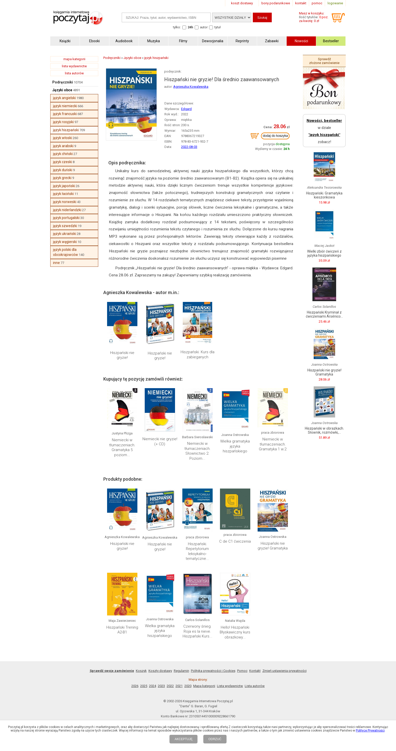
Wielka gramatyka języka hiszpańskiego (235, 446)
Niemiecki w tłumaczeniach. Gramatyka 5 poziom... (122, 447)
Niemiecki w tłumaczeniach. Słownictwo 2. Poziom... (197, 451)
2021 (179, 686)
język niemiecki (65, 106)
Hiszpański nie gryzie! (122, 355)
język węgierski (65, 242)
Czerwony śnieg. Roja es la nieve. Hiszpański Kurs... (197, 631)
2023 (161, 686)
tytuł (217, 27)
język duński (62, 170)
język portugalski (66, 218)
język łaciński (63, 194)
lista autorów (74, 73)
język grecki (62, 178)
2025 (143, 686)
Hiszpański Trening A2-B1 (122, 630)
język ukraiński (64, 234)
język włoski (62, 138)
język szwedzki (65, 226)
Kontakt (255, 671)
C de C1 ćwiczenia (235, 541)
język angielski (64, 98)
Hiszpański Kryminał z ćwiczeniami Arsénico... (324, 314)
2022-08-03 (189, 147)
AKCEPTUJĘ (183, 739)
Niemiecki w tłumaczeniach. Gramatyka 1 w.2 (272, 444)
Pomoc (242, 671)
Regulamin (181, 671)
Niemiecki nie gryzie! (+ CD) (159, 441)
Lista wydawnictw (230, 686)
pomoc (317, 3)
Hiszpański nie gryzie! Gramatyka (273, 546)
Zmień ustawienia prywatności (284, 671)
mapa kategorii (74, 59)
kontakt (300, 3)
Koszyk (141, 671)
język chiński (63, 154)
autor (204, 27)
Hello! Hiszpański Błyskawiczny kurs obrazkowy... (235, 632)
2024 (152, 686)
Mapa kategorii (204, 686)
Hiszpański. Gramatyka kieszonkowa (324, 195)
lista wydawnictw (74, 66)
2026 (134, 686)
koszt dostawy (242, 3)
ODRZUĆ (214, 739)
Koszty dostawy (160, 671)
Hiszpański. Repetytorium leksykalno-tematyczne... (197, 551)
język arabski (63, 146)
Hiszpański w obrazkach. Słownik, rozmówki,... (324, 430)
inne (56, 263)
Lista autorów (255, 686)
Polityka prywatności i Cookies (213, 671)
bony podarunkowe (275, 3)
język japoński (64, 186)
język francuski (65, 114)
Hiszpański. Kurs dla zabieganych (197, 354)
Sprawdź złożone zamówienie (324, 61)
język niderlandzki (67, 210)
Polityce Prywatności (370, 730)
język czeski (62, 162)
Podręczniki (62, 82)
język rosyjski (63, 122)
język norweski (64, 202)
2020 (187, 686)
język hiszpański (66, 130)
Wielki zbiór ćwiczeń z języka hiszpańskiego (324, 253)
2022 (170, 686)
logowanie (335, 3)
